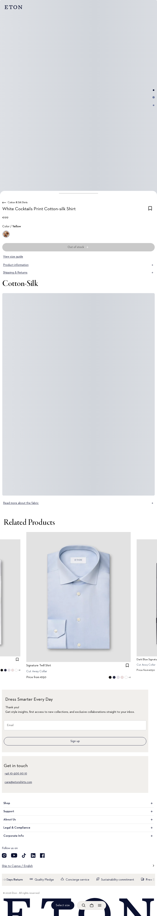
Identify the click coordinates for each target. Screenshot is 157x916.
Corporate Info (78, 836)
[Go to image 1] (153, 90)
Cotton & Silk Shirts (18, 202)
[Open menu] (99, 905)
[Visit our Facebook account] (42, 855)
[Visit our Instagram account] (4, 855)
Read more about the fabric (78, 503)
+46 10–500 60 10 (16, 773)
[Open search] (83, 905)
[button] (78, 193)
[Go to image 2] (153, 97)
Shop (78, 803)
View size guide (13, 256)
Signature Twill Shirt (38, 665)
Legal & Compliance (78, 828)
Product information (78, 265)
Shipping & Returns (78, 272)
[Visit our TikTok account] (24, 855)
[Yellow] (6, 234)
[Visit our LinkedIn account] (33, 855)
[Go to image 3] (153, 105)
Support (78, 811)
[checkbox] (150, 209)
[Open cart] (91, 905)
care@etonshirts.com (18, 782)
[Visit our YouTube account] (14, 855)
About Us (78, 820)
